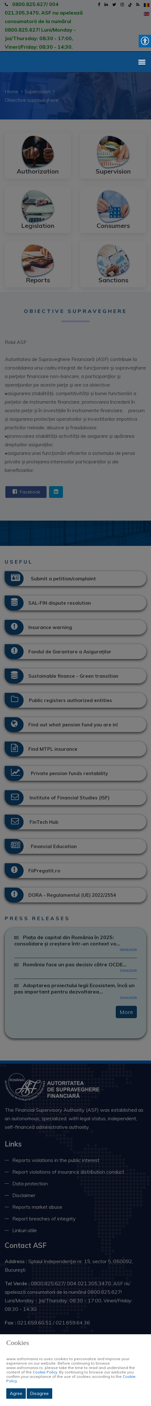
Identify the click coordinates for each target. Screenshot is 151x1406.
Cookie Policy (45, 1372)
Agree (16, 1393)
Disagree (39, 1393)
